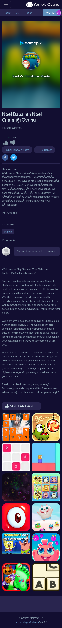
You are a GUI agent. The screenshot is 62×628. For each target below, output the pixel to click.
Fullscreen (46, 149)
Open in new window (17, 149)
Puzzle (8, 231)
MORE (50, 12)
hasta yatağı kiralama (27, 622)
